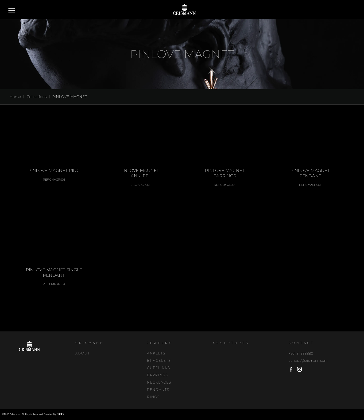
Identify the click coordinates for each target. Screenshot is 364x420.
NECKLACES (159, 382)
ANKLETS (156, 353)
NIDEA (60, 414)
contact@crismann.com (308, 360)
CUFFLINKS (158, 368)
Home (15, 96)
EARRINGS (157, 375)
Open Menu (11, 10)
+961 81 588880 (301, 353)
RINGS (153, 397)
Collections (37, 96)
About (82, 353)
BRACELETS (159, 360)
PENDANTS (158, 390)
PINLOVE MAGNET (69, 96)
